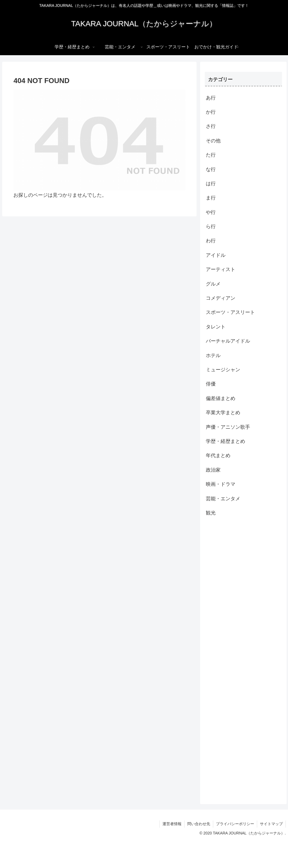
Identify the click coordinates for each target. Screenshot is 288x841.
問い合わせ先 (198, 824)
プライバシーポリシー (235, 824)
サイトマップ (271, 824)
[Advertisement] (243, 660)
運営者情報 (172, 824)
